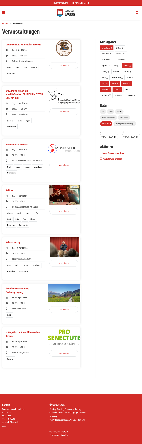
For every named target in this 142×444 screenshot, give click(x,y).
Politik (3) (115, 85)
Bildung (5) (119, 49)
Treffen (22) (119, 96)
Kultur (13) (105, 73)
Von (101, 133)
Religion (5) (126, 85)
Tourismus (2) (106, 96)
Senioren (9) (106, 91)
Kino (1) (116, 67)
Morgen (119, 113)
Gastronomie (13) (107, 61)
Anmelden (65, 434)
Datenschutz (54, 434)
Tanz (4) (127, 91)
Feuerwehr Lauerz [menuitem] (61, 2)
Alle (103, 113)
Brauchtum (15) (107, 55)
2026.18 (65, 431)
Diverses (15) (120, 55)
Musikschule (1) (117, 79)
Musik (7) (105, 79)
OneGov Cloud (55, 431)
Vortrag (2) (131, 96)
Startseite (5, 24)
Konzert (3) (127, 67)
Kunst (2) (116, 73)
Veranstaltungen (19, 24)
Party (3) (105, 85)
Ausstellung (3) (107, 49)
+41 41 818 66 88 (9, 418)
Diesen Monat (106, 125)
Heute (111, 113)
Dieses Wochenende (108, 119)
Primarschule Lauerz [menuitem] (81, 2)
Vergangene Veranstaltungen (124, 125)
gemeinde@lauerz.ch (11, 422)
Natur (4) (130, 79)
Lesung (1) (127, 73)
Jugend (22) (106, 67)
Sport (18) (117, 91)
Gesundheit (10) (123, 61)
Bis (123, 133)
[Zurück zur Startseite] (71, 13)
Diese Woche (123, 119)
